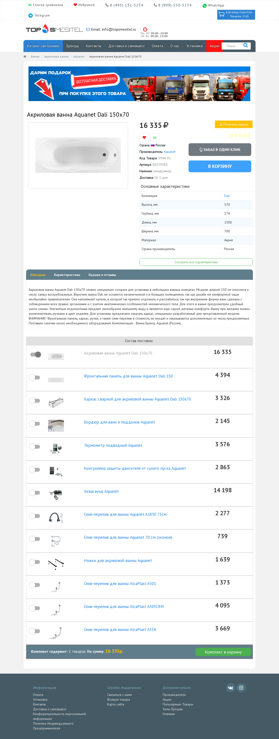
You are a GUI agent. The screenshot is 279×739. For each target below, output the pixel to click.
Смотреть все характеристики (196, 262)
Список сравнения (47, 5)
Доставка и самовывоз (126, 46)
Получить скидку (233, 124)
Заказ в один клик (219, 149)
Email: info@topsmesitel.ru (113, 29)
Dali (227, 196)
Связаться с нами (119, 663)
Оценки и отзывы (102, 275)
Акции (214, 46)
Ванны (35, 56)
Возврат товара (118, 667)
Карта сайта (115, 672)
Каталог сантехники (43, 46)
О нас (174, 46)
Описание (38, 275)
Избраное (86, 5)
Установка (194, 46)
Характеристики (67, 275)
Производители (174, 663)
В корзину (220, 166)
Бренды (73, 46)
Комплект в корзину (223, 620)
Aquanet (78, 56)
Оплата (157, 46)
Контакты (93, 46)
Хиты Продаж (173, 677)
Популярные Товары (178, 672)
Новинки (169, 682)
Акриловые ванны (56, 56)
